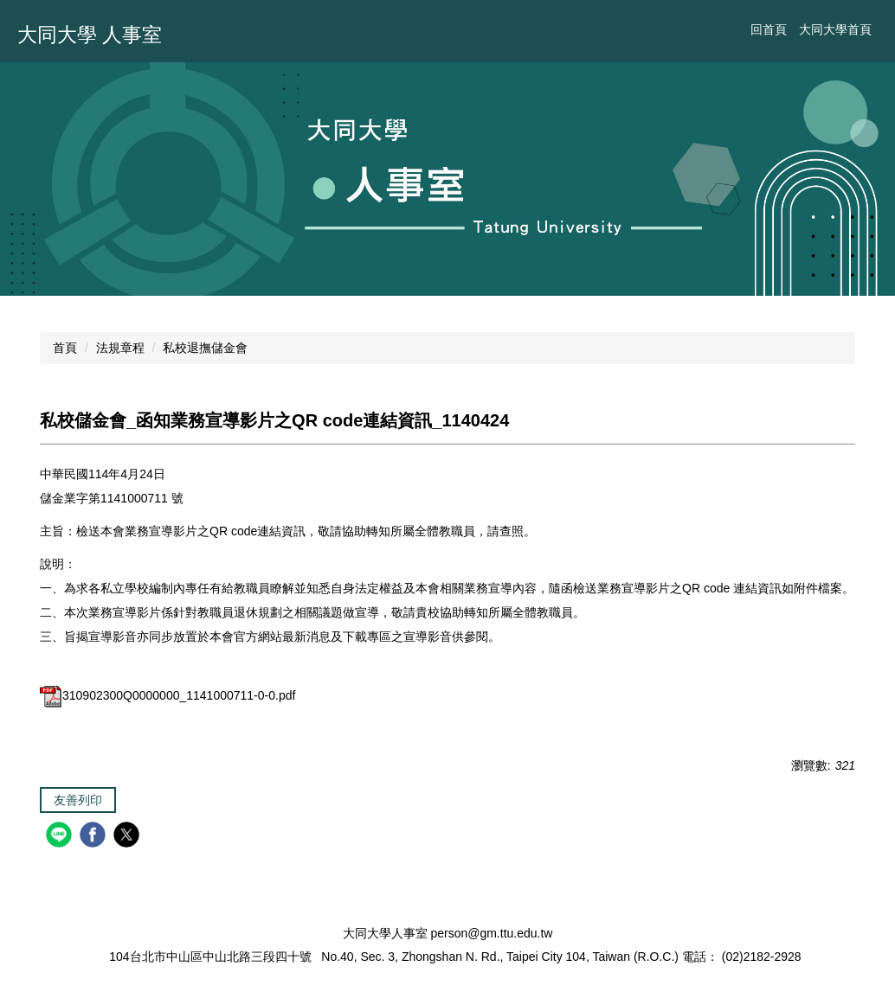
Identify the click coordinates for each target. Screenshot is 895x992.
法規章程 (120, 348)
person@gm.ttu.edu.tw (491, 933)
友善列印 (78, 800)
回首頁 (768, 29)
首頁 (65, 348)
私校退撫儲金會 (205, 348)
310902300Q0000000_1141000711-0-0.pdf (167, 695)
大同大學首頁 (835, 29)
